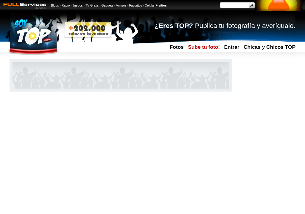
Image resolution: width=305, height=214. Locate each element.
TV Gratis (92, 5)
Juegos (77, 5)
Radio (66, 5)
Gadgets (107, 5)
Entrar (231, 47)
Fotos (177, 47)
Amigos (121, 5)
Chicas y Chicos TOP (269, 47)
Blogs (55, 5)
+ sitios (161, 5)
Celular (150, 5)
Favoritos (135, 5)
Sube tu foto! (204, 47)
